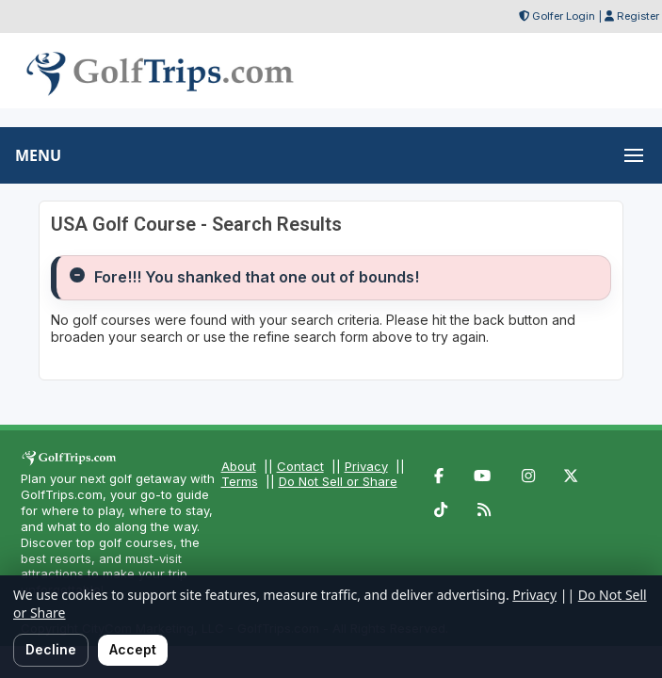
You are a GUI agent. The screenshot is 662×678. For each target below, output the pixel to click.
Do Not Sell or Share (338, 481)
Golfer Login (563, 16)
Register (638, 16)
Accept (132, 649)
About (238, 466)
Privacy (366, 466)
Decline (50, 649)
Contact (300, 466)
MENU (38, 155)
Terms (239, 481)
